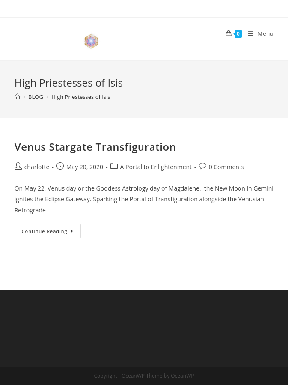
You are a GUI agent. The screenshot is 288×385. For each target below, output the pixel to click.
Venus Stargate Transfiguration (95, 147)
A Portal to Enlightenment (156, 167)
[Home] (17, 97)
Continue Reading (51, 232)
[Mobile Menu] (257, 33)
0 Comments (226, 167)
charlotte (37, 167)
